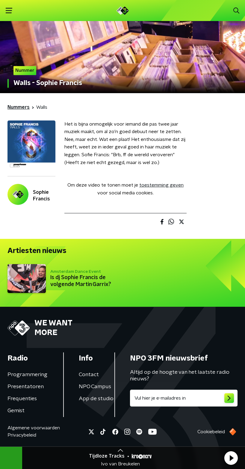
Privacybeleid (21, 435)
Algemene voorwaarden (33, 427)
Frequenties (22, 398)
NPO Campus (95, 386)
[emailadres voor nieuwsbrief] (184, 398)
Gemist (16, 410)
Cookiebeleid (211, 431)
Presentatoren (25, 386)
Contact (89, 374)
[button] (231, 457)
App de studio (96, 398)
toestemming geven (161, 185)
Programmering (27, 374)
